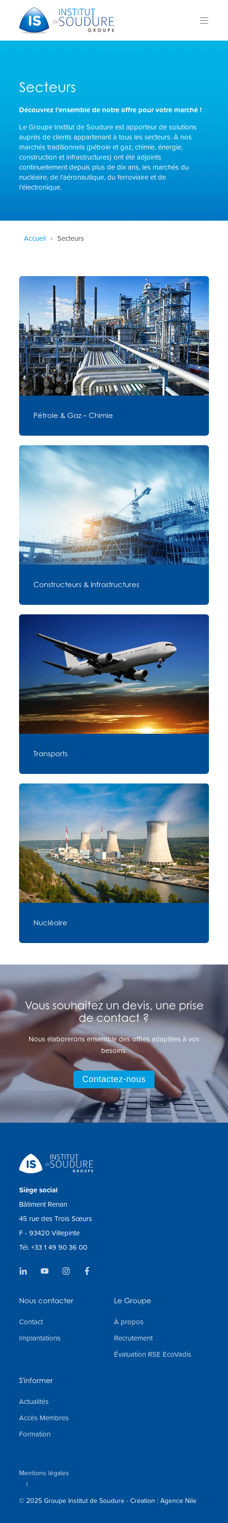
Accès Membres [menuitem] (44, 1418)
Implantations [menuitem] (40, 1338)
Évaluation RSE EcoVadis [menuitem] (152, 1354)
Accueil (35, 238)
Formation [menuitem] (35, 1434)
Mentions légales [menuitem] (44, 1473)
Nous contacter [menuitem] (46, 1301)
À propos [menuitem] (129, 1322)
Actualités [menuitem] (34, 1401)
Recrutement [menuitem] (133, 1338)
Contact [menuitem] (31, 1322)
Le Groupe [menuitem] (132, 1301)
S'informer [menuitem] (36, 1381)
